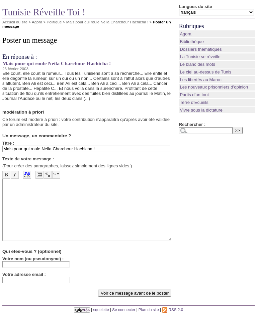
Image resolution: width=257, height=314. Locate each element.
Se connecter (123, 309)
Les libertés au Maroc (200, 79)
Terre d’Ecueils (194, 102)
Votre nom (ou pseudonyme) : (33, 258)
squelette (101, 309)
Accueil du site (14, 22)
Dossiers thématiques (201, 49)
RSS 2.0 (172, 309)
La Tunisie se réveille (200, 56)
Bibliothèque (192, 41)
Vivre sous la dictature (201, 110)
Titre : (8, 143)
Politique (54, 22)
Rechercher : (192, 124)
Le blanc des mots (197, 64)
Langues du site (195, 6)
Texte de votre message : (28, 158)
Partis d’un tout (194, 94)
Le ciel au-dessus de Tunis (205, 71)
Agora (37, 22)
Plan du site (149, 309)
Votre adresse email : (24, 274)
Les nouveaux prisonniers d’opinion (214, 87)
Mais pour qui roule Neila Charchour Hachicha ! (107, 22)
